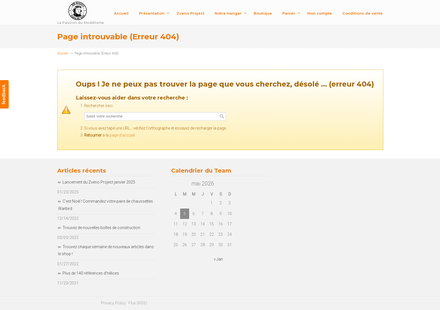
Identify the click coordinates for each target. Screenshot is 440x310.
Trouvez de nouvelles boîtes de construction (101, 227)
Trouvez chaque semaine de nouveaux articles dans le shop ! (106, 250)
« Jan (218, 259)
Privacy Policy (113, 303)
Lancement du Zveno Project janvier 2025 (99, 182)
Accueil (62, 53)
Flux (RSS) (138, 303)
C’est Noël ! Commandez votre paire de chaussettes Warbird (105, 205)
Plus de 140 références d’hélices (91, 273)
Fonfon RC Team (95, 14)
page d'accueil (122, 135)
